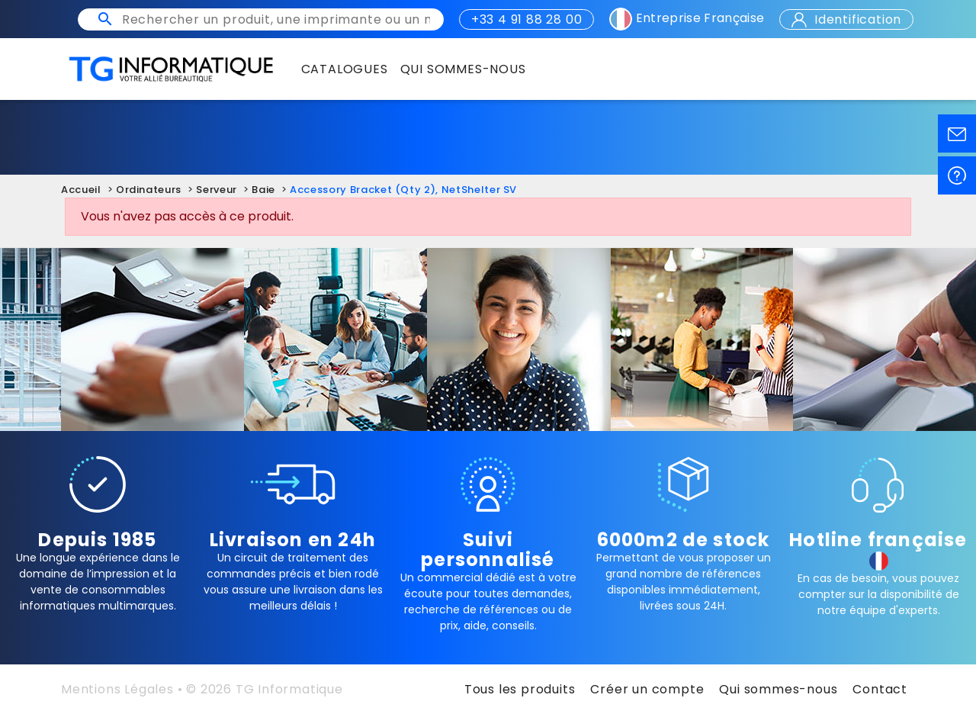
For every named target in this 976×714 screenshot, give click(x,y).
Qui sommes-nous (778, 689)
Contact (879, 689)
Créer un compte (647, 689)
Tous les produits (520, 689)
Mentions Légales (117, 689)
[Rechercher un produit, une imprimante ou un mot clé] (276, 19)
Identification (846, 19)
